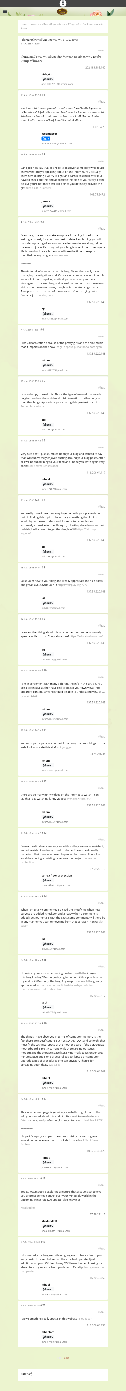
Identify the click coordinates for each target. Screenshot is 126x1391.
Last (66, 1358)
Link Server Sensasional (43, 466)
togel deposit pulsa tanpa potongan (79, 347)
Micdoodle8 (28, 1208)
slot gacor (85, 1318)
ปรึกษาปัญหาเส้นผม (53, 24)
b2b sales (54, 1065)
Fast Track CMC (93, 1120)
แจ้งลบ (101, 50)
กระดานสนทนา (30, 24)
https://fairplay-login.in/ (72, 585)
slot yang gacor (66, 747)
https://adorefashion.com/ (86, 636)
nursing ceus (46, 295)
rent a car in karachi (38, 188)
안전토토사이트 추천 (79, 799)
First (59, 1358)
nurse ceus (61, 255)
